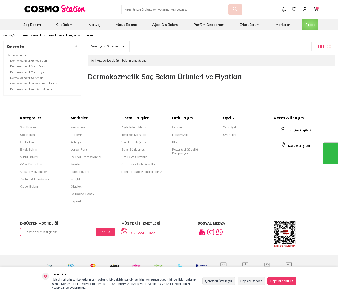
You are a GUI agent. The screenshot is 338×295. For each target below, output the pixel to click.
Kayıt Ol (105, 231)
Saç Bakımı (32, 24)
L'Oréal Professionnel (86, 157)
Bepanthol (78, 201)
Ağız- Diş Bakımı (165, 24)
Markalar (283, 24)
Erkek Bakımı (250, 24)
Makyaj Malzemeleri (34, 172)
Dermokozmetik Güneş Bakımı (29, 60)
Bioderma (77, 135)
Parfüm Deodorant (209, 24)
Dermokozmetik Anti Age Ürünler (31, 89)
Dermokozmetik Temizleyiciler (29, 72)
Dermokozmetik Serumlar (26, 77)
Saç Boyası (28, 127)
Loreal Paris (79, 149)
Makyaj (95, 24)
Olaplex (76, 186)
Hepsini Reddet (251, 281)
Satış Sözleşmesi (133, 149)
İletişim (177, 127)
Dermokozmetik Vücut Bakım (28, 66)
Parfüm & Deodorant (35, 179)
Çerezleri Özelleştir (218, 281)
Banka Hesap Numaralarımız (141, 172)
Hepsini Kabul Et (281, 281)
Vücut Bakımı (126, 24)
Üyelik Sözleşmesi (133, 142)
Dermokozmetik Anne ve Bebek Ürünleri (35, 83)
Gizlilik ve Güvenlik (134, 157)
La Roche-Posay (82, 194)
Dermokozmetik (31, 35)
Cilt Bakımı (65, 24)
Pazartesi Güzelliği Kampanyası (185, 151)
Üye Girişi (229, 135)
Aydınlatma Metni (133, 127)
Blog (175, 142)
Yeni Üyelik (230, 127)
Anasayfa (9, 35)
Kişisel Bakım (29, 186)
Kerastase (78, 127)
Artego (76, 142)
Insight (75, 179)
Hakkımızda (180, 135)
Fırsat (310, 24)
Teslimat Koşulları (133, 135)
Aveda (75, 164)
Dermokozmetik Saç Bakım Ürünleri (69, 35)
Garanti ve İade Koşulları (138, 164)
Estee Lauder (80, 172)
